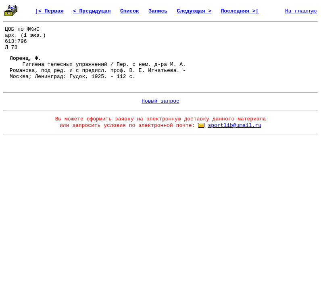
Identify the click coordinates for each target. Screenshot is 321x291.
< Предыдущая (92, 11)
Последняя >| (240, 11)
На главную (301, 11)
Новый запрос (160, 101)
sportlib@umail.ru (234, 125)
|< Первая (49, 11)
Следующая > (194, 11)
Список (129, 11)
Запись (157, 11)
